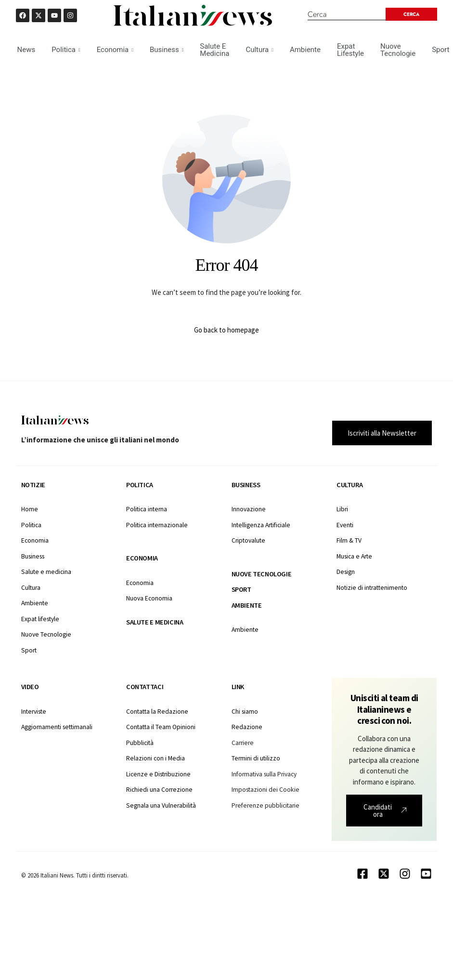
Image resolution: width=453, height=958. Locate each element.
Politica (66, 49)
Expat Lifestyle (350, 50)
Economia (115, 49)
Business (166, 49)
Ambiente (305, 49)
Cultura (259, 49)
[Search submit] (411, 14)
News (26, 49)
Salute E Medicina (214, 50)
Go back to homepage (226, 329)
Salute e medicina (154, 622)
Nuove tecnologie (262, 574)
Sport (241, 589)
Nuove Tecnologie (397, 50)
